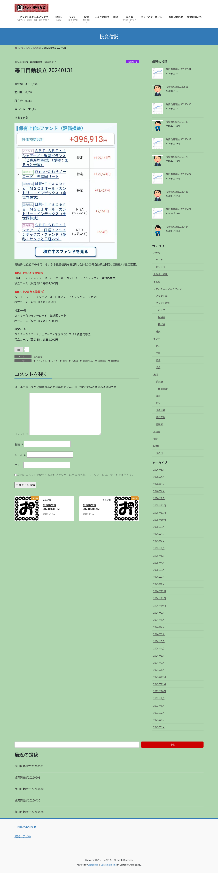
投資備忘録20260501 (177, 86)
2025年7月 (159, 541)
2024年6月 (159, 634)
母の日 (159, 453)
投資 (155, 374)
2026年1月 (159, 498)
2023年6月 (159, 720)
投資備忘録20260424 (177, 226)
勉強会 (161, 317)
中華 (158, 353)
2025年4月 (159, 562)
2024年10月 (159, 605)
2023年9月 (159, 698)
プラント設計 (163, 303)
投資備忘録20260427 (177, 191)
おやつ (156, 252)
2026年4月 (159, 477)
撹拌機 (161, 324)
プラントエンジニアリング (167, 288)
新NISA (159, 424)
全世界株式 (88, 360)
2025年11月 (159, 512)
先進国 (75, 360)
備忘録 (159, 381)
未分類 (156, 431)
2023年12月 (159, 677)
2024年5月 (159, 641)
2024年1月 (159, 670)
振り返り (160, 417)
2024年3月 (159, 655)
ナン (158, 345)
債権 (65, 360)
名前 (18, 444)
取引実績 (163, 388)
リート (54, 360)
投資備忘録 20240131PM (51, 507)
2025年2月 (159, 577)
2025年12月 (159, 505)
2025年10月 (159, 519)
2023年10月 (159, 691)
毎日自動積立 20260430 (178, 104)
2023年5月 (159, 727)
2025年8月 (159, 534)
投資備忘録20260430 (177, 122)
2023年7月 (159, 713)
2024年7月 (159, 627)
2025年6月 (159, 548)
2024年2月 (159, 662)
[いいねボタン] (18, 349)
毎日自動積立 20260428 (178, 139)
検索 (172, 745)
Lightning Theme (108, 864)
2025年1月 (159, 584)
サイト (18, 465)
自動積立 (115, 360)
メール (20, 455)
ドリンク (160, 267)
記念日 (156, 446)
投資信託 (132, 61)
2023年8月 (159, 705)
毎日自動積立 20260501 (178, 69)
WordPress (93, 864)
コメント (21, 434)
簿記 (155, 438)
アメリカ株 (41, 360)
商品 (158, 403)
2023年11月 (159, 684)
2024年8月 (159, 619)
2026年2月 (159, 491)
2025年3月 (159, 569)
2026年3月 (159, 484)
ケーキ (159, 260)
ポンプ (161, 310)
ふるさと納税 (160, 274)
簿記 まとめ (22, 836)
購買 (158, 331)
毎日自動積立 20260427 (178, 174)
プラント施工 (163, 295)
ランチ (156, 338)
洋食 (158, 367)
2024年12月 (159, 591)
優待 (158, 396)
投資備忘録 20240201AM (91, 507)
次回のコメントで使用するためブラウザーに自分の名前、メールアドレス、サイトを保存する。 (76, 475)
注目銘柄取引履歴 (25, 827)
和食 (158, 360)
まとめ (156, 281)
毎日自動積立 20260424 (178, 209)
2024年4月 (159, 648)
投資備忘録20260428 (177, 156)
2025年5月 (159, 555)
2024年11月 (159, 598)
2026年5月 (159, 469)
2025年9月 (159, 526)
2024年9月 (159, 612)
